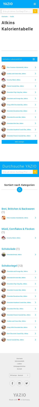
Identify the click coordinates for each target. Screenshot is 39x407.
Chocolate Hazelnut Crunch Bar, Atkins (19, 129)
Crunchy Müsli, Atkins (13, 80)
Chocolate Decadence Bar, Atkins (17, 111)
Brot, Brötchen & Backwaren (18, 208)
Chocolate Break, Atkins (14, 254)
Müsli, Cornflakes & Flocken (18, 228)
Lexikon (19, 364)
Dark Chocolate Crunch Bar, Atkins (17, 333)
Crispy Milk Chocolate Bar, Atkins (17, 105)
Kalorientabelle (19, 361)
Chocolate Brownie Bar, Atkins (16, 117)
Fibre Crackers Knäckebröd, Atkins (17, 67)
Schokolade (9, 249)
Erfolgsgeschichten (19, 366)
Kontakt (19, 369)
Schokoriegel (9, 265)
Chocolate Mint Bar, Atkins (15, 123)
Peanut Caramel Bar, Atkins (15, 86)
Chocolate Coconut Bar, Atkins (16, 290)
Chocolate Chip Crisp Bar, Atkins (17, 92)
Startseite (20, 358)
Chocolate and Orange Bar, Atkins (17, 98)
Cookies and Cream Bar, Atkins (16, 73)
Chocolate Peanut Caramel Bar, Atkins (18, 136)
